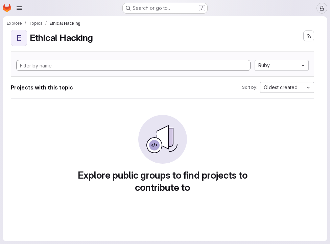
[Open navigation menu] (19, 8)
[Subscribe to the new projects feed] (308, 35)
